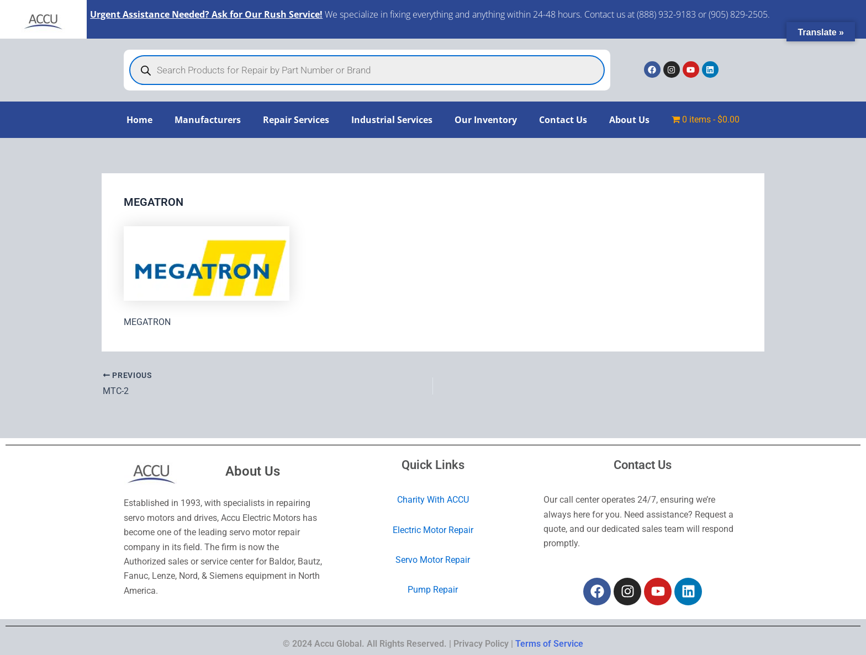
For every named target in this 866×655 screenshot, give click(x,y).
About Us (629, 120)
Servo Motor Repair (432, 560)
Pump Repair (433, 590)
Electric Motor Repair (433, 530)
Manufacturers (208, 120)
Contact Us (563, 120)
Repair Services (296, 120)
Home (139, 120)
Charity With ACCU (433, 499)
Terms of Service (549, 643)
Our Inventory (486, 120)
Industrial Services (391, 120)
